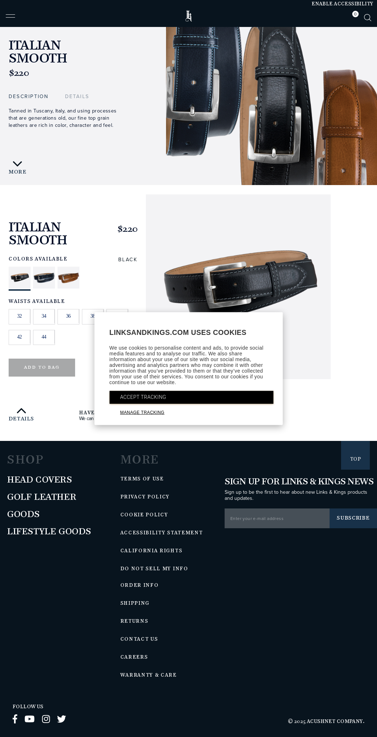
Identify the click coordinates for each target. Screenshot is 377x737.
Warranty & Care (148, 675)
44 (44, 337)
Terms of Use (142, 479)
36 (68, 316)
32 (19, 316)
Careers (134, 657)
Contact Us (139, 639)
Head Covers (39, 480)
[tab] (353, 17)
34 (44, 316)
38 (93, 316)
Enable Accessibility (342, 4)
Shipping (135, 603)
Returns (134, 621)
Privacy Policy (145, 497)
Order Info (139, 585)
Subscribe (353, 518)
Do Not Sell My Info (154, 569)
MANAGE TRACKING (142, 412)
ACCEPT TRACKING (143, 397)
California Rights (151, 551)
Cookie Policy (144, 515)
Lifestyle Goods (49, 532)
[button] (10, 19)
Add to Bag (42, 367)
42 (19, 337)
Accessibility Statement (161, 533)
